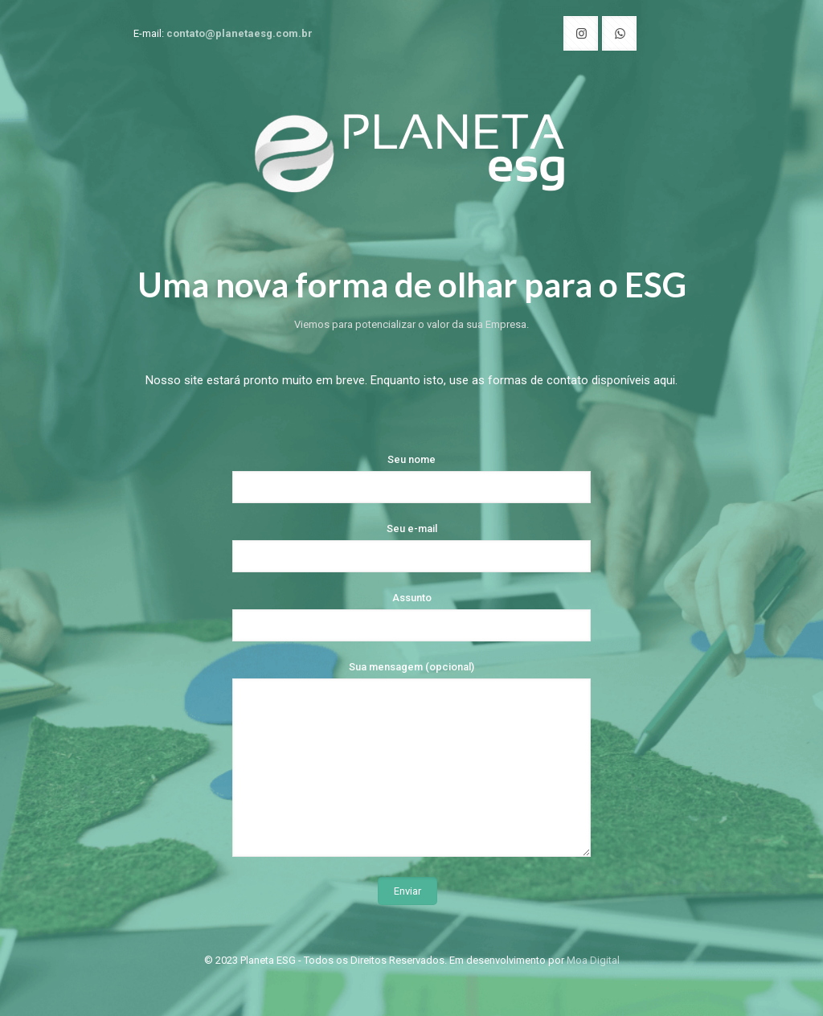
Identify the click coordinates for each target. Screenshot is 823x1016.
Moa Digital (593, 960)
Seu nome (411, 478)
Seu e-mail (411, 547)
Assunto (411, 616)
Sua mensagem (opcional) (411, 759)
